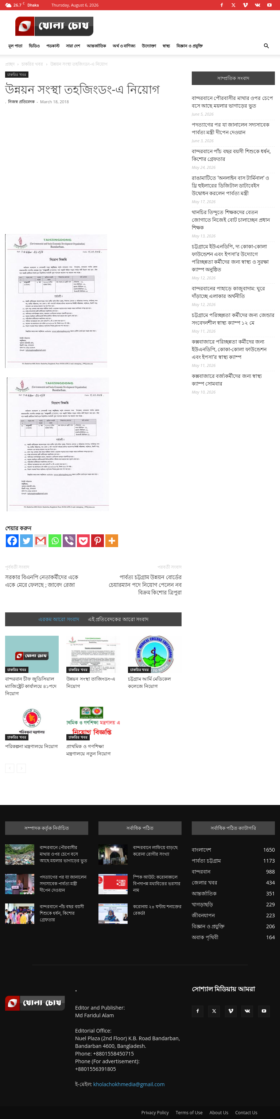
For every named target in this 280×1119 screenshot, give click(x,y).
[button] (266, 46)
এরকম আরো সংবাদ (58, 619)
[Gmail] (40, 540)
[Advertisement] (93, 162)
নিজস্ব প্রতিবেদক (21, 101)
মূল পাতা (15, 46)
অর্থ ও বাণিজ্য (124, 46)
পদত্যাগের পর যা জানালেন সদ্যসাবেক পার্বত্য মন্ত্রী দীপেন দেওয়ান (230, 128)
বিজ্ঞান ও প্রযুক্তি (189, 46)
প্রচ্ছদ (10, 64)
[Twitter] (26, 540)
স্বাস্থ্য (166, 46)
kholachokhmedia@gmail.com (129, 1084)
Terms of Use (189, 1113)
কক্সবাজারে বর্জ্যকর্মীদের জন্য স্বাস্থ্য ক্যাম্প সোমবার (227, 380)
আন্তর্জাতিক (96, 46)
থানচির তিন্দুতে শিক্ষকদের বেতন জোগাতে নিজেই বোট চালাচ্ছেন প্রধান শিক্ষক (231, 220)
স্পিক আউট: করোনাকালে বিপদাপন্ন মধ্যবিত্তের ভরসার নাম (156, 884)
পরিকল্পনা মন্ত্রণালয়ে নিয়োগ (31, 746)
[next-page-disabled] (21, 768)
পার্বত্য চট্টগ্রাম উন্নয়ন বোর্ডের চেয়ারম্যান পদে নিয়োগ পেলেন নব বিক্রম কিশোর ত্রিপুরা (145, 585)
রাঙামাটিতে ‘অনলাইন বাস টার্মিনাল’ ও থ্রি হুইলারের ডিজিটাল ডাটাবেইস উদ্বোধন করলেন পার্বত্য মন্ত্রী (230, 185)
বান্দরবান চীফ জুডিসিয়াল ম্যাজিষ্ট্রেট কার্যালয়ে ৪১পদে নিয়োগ (31, 686)
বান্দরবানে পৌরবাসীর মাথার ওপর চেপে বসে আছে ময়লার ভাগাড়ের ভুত (232, 102)
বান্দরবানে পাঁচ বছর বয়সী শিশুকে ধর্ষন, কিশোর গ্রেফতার (231, 155)
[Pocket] (83, 540)
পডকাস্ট (52, 46)
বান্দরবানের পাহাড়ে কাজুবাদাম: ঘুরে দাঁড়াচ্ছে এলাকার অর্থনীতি (228, 292)
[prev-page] (9, 768)
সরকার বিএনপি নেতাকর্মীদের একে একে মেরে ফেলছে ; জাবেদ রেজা (41, 581)
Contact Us (246, 1113)
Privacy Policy (155, 1113)
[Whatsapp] (54, 540)
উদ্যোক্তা (149, 46)
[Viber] (69, 540)
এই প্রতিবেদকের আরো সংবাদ (118, 619)
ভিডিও (34, 46)
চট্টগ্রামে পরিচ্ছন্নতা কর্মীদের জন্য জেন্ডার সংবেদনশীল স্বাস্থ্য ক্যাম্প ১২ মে (233, 319)
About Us (219, 1113)
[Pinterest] (97, 540)
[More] (111, 540)
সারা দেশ (73, 46)
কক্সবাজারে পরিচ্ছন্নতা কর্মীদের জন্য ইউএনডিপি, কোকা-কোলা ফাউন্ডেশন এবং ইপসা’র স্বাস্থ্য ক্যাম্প (229, 349)
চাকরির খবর (32, 64)
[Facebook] (12, 540)
